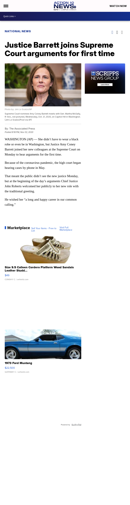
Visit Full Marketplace (66, 228)
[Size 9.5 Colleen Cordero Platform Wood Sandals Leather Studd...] (43, 259)
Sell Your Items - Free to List (43, 229)
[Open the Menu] (6, 6)
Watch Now (118, 6)
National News (18, 31)
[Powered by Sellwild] (76, 425)
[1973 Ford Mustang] (43, 352)
